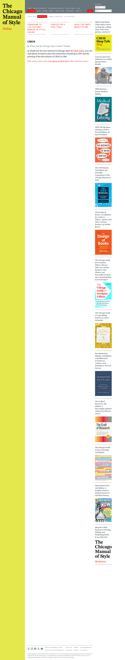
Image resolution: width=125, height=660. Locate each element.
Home (29, 8)
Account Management (86, 647)
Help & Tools (70, 8)
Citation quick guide (56, 8)
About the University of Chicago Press (54, 650)
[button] (104, 7)
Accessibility (83, 650)
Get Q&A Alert (69, 16)
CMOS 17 (78, 11)
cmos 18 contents (40, 8)
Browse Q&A (42, 16)
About (51, 11)
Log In (90, 11)
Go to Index (98, 4)
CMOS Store (59, 11)
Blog (39, 11)
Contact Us (76, 650)
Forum (44, 11)
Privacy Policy (68, 650)
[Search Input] (103, 10)
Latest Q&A (31, 16)
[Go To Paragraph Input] (100, 7)
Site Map (76, 647)
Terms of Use (68, 647)
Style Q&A (31, 11)
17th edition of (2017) (58, 61)
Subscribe (70, 11)
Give (78, 8)
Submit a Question (55, 16)
